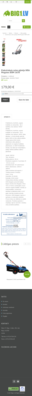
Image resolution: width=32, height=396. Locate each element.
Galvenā (4, 33)
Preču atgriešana (7, 313)
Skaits (6, 93)
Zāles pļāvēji (23, 33)
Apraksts (7, 117)
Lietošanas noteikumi (8, 307)
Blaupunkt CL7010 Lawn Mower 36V (16, 279)
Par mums (5, 301)
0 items (26, 27)
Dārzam (16, 33)
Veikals (10, 33)
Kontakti (5, 304)
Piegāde (4, 80)
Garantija (5, 310)
